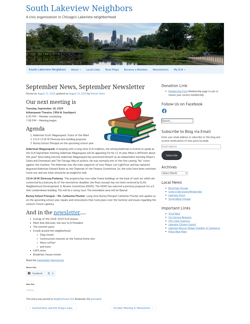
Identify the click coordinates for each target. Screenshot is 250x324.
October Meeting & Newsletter (133, 308)
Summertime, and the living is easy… (51, 308)
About (76, 69)
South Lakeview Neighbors (79, 8)
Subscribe (171, 155)
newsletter (67, 212)
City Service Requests (179, 217)
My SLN (179, 69)
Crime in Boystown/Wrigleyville (185, 191)
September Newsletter (50, 260)
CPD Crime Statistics (179, 221)
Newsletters (161, 69)
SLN (72, 299)
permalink (96, 299)
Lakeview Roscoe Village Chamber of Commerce (194, 228)
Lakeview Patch (176, 195)
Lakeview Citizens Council (182, 224)
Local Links (93, 69)
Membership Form (178, 91)
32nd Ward (174, 213)
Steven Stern (97, 93)
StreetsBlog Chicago (179, 199)
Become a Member (136, 69)
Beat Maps (112, 69)
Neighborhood (61, 299)
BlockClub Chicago (178, 188)
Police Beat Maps (177, 231)
